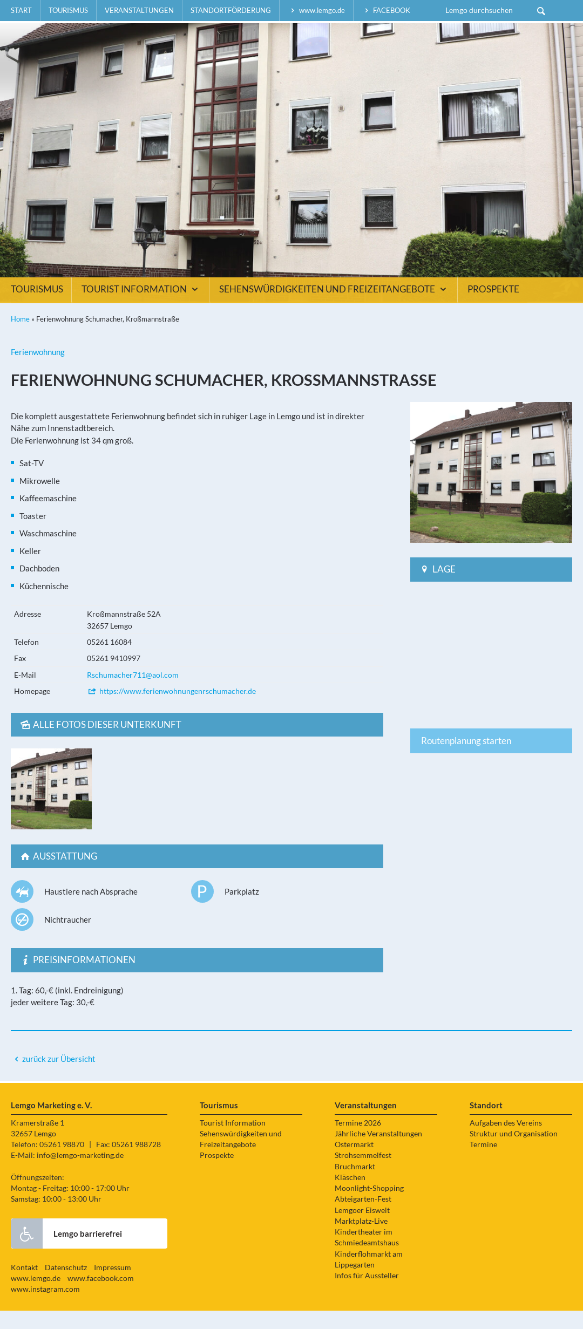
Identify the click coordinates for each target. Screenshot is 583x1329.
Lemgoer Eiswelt (362, 1228)
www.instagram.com (45, 1307)
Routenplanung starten (466, 759)
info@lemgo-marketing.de (80, 1173)
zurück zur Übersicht (59, 1077)
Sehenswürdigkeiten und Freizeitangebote (334, 307)
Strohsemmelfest (363, 1173)
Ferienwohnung (38, 370)
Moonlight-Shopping (369, 1206)
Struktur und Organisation (514, 1152)
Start (21, 10)
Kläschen (350, 1195)
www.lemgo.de (316, 10)
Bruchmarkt (355, 1185)
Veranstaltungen (139, 10)
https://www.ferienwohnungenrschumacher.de (171, 709)
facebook (386, 10)
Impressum (112, 1286)
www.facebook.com (100, 1296)
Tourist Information (141, 307)
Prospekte (493, 307)
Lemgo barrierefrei (66, 1252)
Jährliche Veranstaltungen (378, 1152)
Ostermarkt (354, 1162)
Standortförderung (231, 10)
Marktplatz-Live (361, 1239)
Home (20, 337)
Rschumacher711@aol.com (133, 693)
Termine (483, 1162)
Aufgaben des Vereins (506, 1141)
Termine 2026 (358, 1141)
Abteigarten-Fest (363, 1217)
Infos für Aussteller (367, 1294)
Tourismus (68, 10)
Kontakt (24, 1286)
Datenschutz (66, 1286)
